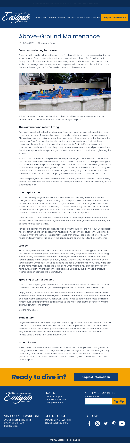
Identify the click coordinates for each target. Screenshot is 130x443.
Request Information (114, 17)
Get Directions (11, 426)
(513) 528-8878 (60, 422)
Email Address (92, 396)
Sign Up (119, 401)
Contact (96, 17)
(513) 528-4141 (63, 419)
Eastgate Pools (81, 144)
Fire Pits (71, 17)
